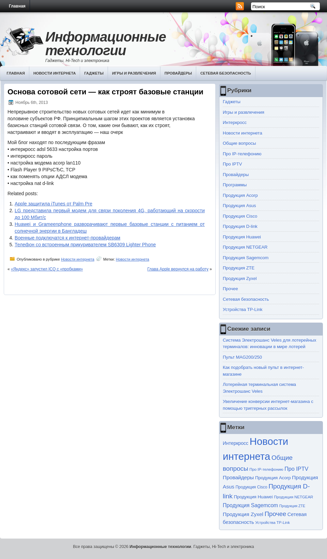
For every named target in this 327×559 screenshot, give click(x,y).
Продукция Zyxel (240, 278)
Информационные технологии (105, 43)
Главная (17, 6)
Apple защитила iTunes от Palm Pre (53, 203)
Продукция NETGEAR (245, 247)
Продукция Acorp (240, 195)
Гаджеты (94, 73)
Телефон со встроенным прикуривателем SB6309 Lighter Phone (85, 244)
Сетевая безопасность (225, 73)
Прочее (230, 288)
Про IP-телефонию (242, 153)
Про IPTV (232, 164)
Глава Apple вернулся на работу (177, 269)
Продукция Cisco (240, 216)
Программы (235, 184)
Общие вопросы (239, 143)
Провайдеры (178, 73)
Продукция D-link (240, 226)
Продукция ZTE (238, 267)
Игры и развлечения (134, 73)
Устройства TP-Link (242, 309)
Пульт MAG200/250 (242, 357)
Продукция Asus (239, 205)
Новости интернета (54, 73)
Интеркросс (235, 122)
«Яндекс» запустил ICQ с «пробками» (47, 269)
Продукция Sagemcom (245, 257)
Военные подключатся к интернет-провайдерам (67, 237)
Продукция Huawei (242, 236)
